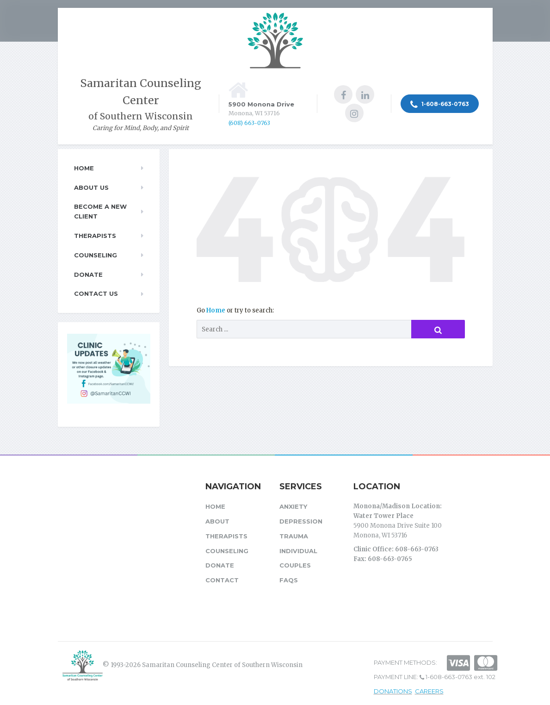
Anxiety (293, 506)
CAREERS (429, 691)
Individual (298, 551)
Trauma (293, 536)
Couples (295, 565)
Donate (88, 274)
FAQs (288, 580)
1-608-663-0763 (439, 104)
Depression (300, 521)
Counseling (95, 255)
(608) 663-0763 (249, 122)
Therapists (95, 235)
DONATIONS (393, 691)
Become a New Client (100, 211)
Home (216, 310)
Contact (222, 580)
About (217, 521)
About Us (91, 187)
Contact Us (96, 293)
